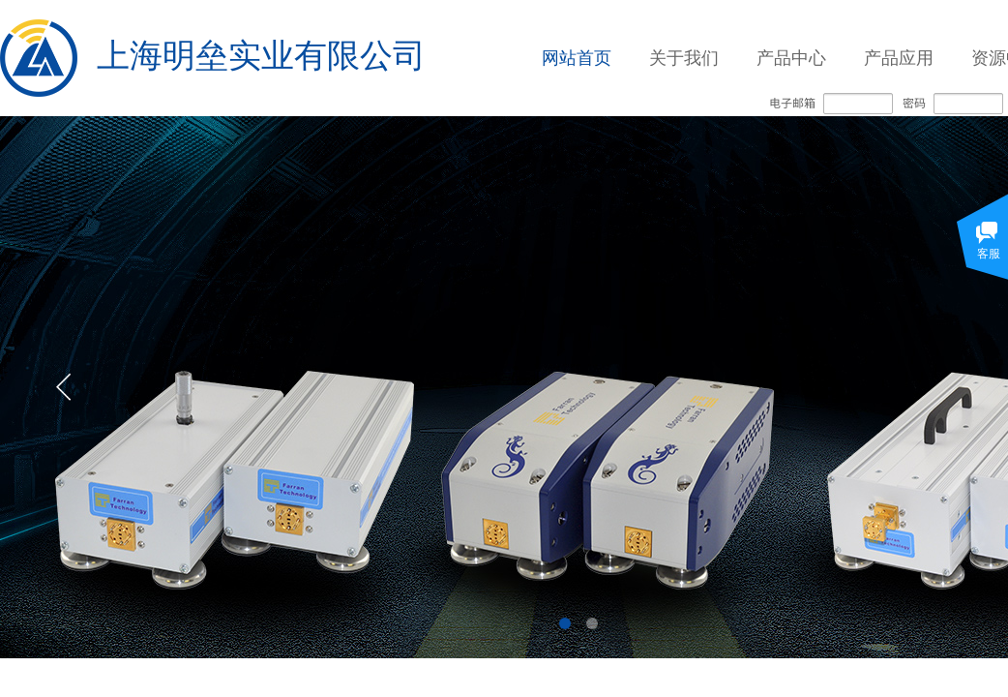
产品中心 (791, 58)
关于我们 (684, 58)
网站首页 (576, 58)
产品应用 (899, 58)
